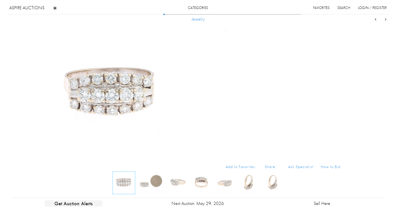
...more (336, 59)
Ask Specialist (300, 166)
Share (270, 166)
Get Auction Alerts (73, 203)
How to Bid (330, 166)
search (343, 7)
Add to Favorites (240, 166)
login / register (372, 7)
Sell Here (322, 203)
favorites (321, 7)
